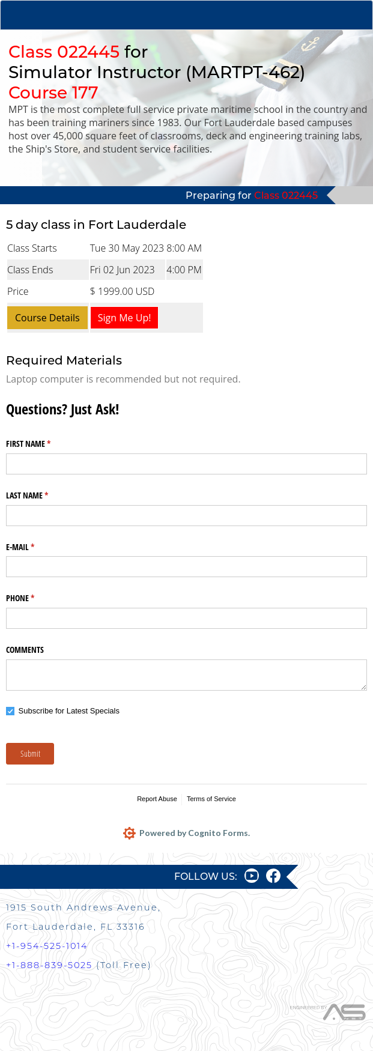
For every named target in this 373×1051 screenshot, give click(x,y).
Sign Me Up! (124, 317)
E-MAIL (34, 547)
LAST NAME (41, 495)
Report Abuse (157, 798)
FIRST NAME (42, 444)
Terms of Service (211, 798)
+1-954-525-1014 (47, 945)
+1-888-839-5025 (49, 965)
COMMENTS (25, 649)
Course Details (47, 317)
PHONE (34, 598)
